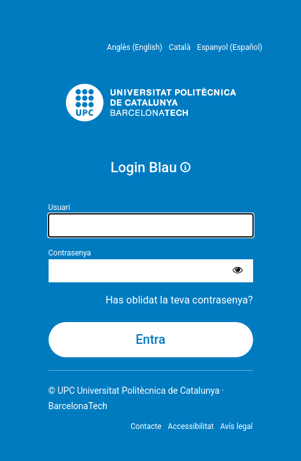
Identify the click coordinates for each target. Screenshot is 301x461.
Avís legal (236, 426)
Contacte (145, 426)
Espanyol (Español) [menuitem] (229, 47)
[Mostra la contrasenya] (237, 270)
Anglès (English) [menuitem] (134, 47)
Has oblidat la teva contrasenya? (178, 300)
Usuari (59, 207)
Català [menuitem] (179, 47)
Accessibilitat (191, 426)
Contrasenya (70, 252)
